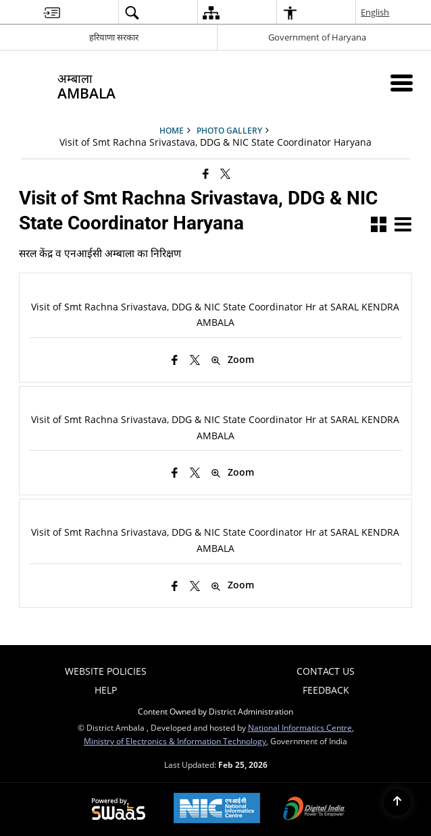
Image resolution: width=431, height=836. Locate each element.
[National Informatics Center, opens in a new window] (216, 809)
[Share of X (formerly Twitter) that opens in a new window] (225, 173)
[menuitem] (51, 12)
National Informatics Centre (300, 727)
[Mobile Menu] (401, 82)
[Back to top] (397, 802)
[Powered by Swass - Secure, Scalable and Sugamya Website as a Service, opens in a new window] (118, 809)
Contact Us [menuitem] (326, 671)
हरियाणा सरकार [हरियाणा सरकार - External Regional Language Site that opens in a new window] (113, 37)
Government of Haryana (317, 37)
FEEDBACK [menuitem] (326, 690)
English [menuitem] (375, 12)
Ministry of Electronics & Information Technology (175, 740)
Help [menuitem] (106, 690)
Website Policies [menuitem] (106, 671)
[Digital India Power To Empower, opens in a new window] (314, 809)
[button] (379, 226)
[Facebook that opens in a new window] (205, 173)
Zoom (232, 360)
